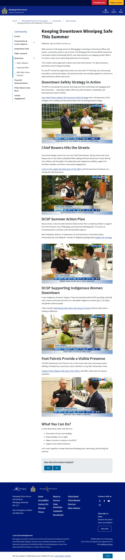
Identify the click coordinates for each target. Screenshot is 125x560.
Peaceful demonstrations (21, 81)
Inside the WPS (23, 67)
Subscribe (104, 528)
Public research (20, 53)
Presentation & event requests (20, 42)
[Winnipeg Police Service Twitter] (100, 501)
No (57, 468)
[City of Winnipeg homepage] (19, 489)
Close (108, 556)
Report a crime (116, 3)
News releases (71, 21)
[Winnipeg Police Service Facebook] (104, 501)
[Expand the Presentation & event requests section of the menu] (34, 42)
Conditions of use (106, 544)
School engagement (19, 97)
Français (106, 12)
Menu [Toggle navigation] (121, 11)
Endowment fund (21, 48)
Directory (72, 504)
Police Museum (74, 500)
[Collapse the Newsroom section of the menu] (34, 58)
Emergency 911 (99, 3)
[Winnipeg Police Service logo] (33, 489)
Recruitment (58, 515)
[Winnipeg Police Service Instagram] (100, 505)
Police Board (73, 496)
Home (15, 21)
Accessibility (43, 500)
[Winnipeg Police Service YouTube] (109, 501)
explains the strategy (103, 237)
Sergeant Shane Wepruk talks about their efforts (61, 371)
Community (56, 21)
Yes (48, 468)
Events (17, 36)
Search (113, 11)
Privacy (41, 512)
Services (56, 500)
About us (56, 496)
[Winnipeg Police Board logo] (48, 489)
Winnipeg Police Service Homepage (35, 21)
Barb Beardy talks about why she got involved (72, 308)
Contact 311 (43, 504)
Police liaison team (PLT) (22, 89)
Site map (42, 508)
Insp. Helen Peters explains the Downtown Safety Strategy (65, 97)
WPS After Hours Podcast (23, 74)
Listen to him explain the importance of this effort (61, 169)
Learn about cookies (63, 556)
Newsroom (18, 58)
